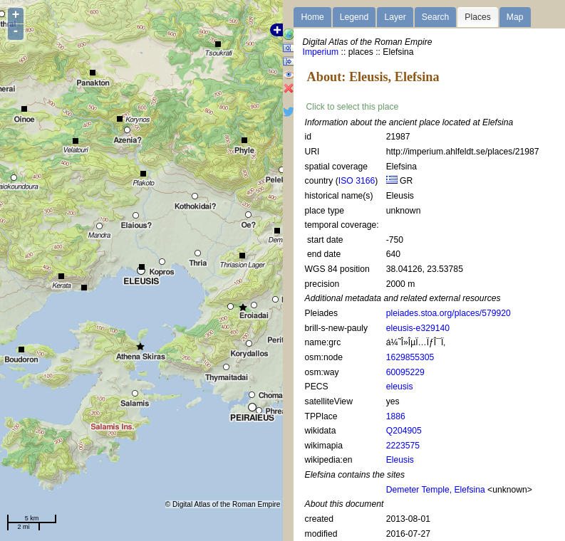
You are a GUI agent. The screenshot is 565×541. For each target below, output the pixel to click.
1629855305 (410, 357)
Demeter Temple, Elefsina (435, 490)
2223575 (403, 446)
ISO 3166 (356, 181)
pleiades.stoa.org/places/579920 (448, 313)
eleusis (399, 387)
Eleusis (400, 460)
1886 (395, 416)
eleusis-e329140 (418, 328)
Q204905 (404, 431)
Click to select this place (352, 107)
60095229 (405, 372)
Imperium (321, 52)
